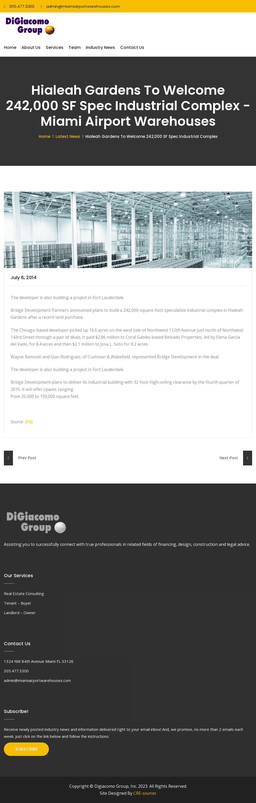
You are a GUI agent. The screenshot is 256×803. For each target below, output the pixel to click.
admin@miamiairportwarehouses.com (80, 6)
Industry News (100, 47)
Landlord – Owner (20, 612)
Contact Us (132, 47)
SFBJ (29, 422)
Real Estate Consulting (24, 593)
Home (10, 47)
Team (75, 47)
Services (54, 47)
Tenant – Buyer (17, 603)
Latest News (68, 136)
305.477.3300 (19, 6)
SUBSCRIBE (26, 749)
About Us (31, 47)
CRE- (144, 793)
